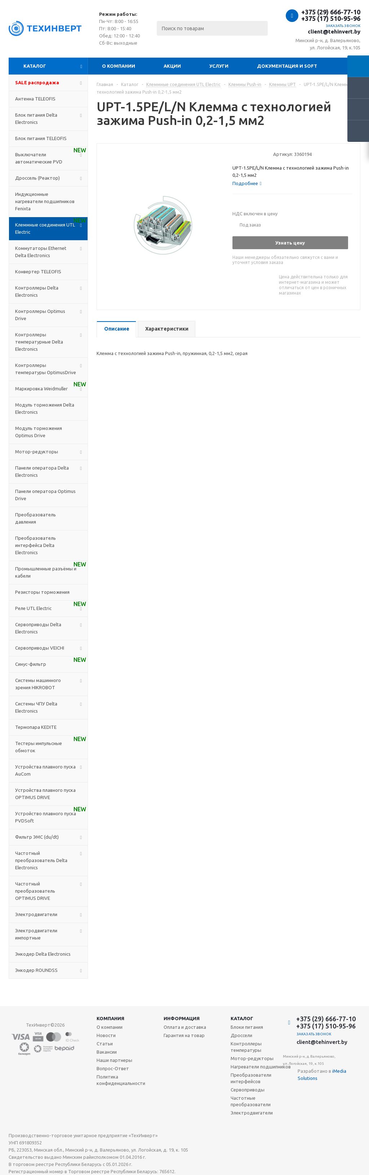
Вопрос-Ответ (113, 1068)
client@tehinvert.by (334, 31)
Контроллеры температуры (246, 1047)
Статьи (105, 1043)
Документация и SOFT (287, 65)
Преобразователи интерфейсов (251, 1078)
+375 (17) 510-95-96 (330, 18)
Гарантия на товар (184, 1035)
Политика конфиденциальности (121, 1080)
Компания (110, 1018)
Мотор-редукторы (252, 1058)
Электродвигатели (252, 1112)
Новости (106, 1035)
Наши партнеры (114, 1060)
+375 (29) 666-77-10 (330, 12)
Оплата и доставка (185, 1027)
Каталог (34, 65)
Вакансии (107, 1051)
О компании (118, 65)
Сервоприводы (247, 1089)
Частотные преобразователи (251, 1101)
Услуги (218, 65)
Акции (172, 65)
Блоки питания (247, 1027)
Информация (182, 1018)
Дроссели (241, 1035)
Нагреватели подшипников (261, 1066)
